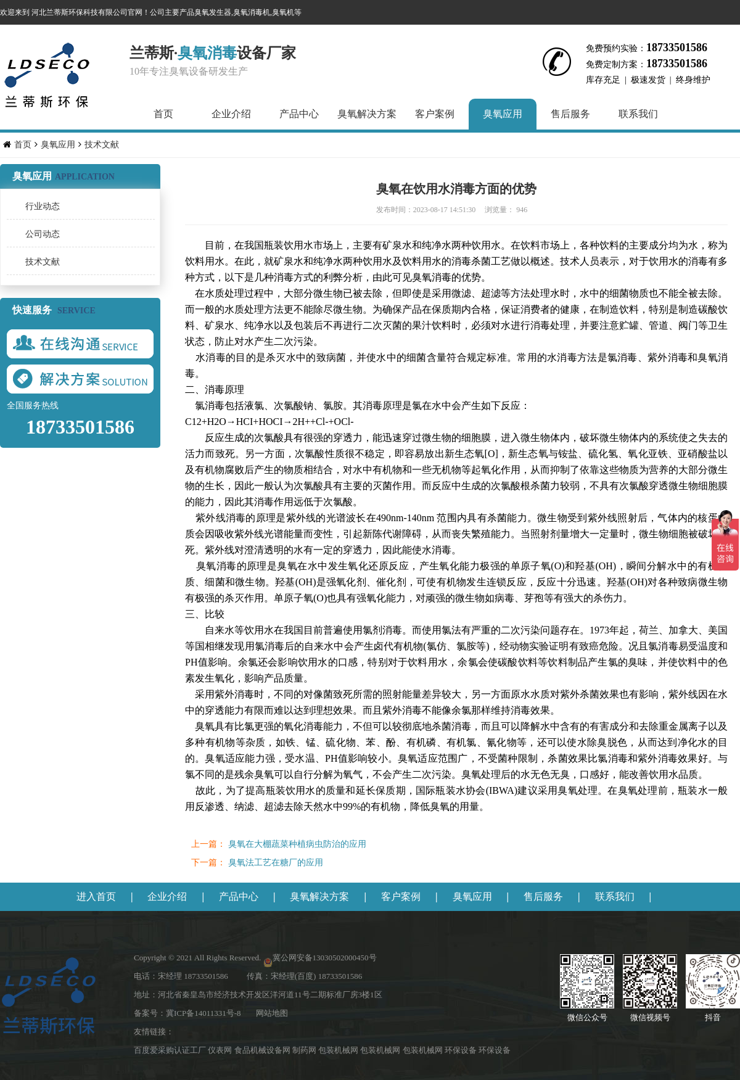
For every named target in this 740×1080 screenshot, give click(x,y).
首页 (163, 114)
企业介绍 (231, 114)
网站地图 (272, 1013)
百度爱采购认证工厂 (171, 1050)
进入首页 (96, 896)
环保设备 (462, 1050)
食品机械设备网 (263, 1050)
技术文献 (101, 144)
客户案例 (434, 114)
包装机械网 (339, 1050)
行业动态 (42, 206)
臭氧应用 (502, 114)
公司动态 (42, 234)
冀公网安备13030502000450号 (325, 957)
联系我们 (638, 114)
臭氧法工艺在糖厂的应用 (274, 862)
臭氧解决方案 (367, 114)
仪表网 (221, 1050)
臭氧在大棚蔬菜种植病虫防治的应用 (297, 844)
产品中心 (299, 114)
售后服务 (570, 114)
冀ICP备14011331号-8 (203, 1013)
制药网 (305, 1050)
